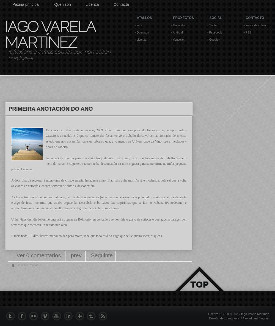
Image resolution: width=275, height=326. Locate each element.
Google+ (214, 39)
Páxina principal (26, 4)
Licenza (92, 4)
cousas (33, 265)
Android (178, 32)
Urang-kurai (232, 318)
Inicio (139, 25)
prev (76, 255)
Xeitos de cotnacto (257, 25)
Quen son (62, 4)
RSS (248, 32)
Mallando (179, 25)
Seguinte (102, 255)
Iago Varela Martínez (50, 34)
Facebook (215, 32)
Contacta (121, 4)
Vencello (178, 39)
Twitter (213, 25)
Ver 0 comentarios (39, 255)
